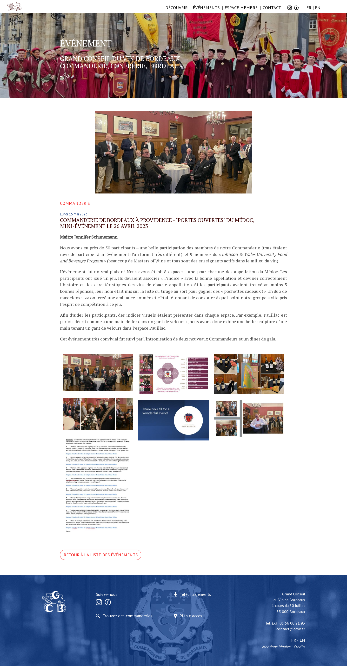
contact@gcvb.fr (290, 628)
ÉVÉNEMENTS (206, 7)
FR (308, 7)
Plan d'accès (190, 616)
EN (317, 7)
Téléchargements (195, 594)
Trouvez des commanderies (127, 616)
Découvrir (176, 7)
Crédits (299, 646)
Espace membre (241, 7)
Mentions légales (276, 646)
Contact (272, 7)
